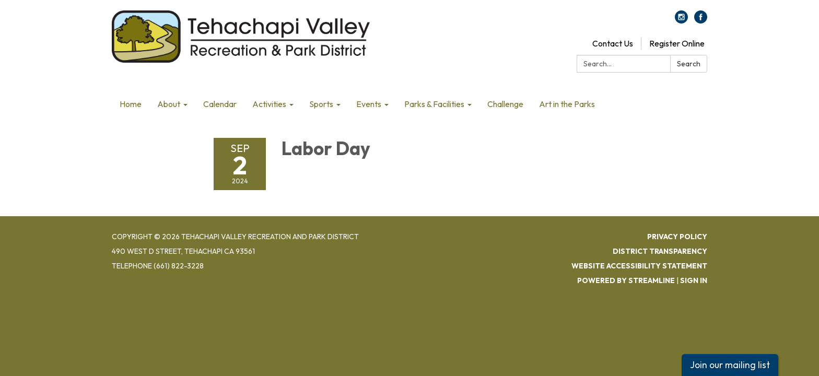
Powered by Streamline (626, 280)
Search (688, 63)
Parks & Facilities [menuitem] (434, 104)
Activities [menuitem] (269, 104)
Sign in (693, 280)
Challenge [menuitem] (505, 104)
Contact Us (612, 43)
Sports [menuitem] (321, 104)
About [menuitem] (168, 104)
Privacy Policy (677, 236)
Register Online (677, 43)
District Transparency (660, 251)
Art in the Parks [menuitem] (567, 104)
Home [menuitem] (131, 104)
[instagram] (681, 20)
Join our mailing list (730, 365)
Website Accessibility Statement (639, 266)
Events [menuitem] (368, 104)
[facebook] (700, 20)
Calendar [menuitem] (220, 104)
